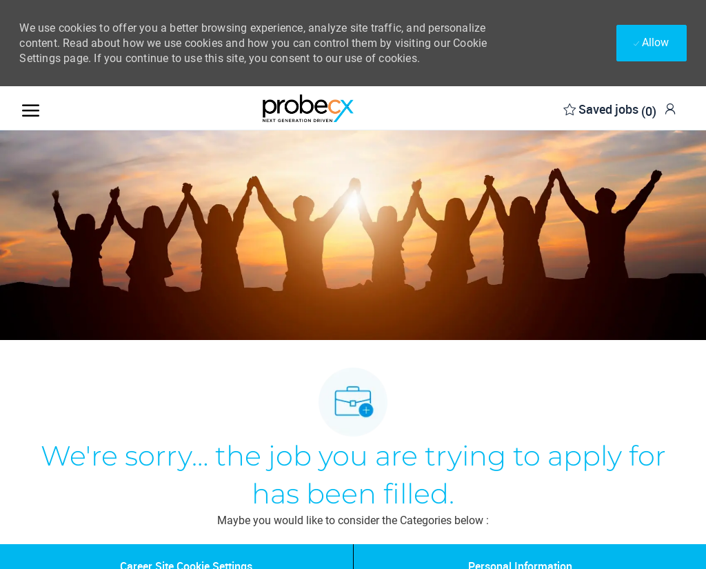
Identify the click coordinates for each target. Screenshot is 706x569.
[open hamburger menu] (30, 108)
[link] (670, 109)
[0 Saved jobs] (609, 108)
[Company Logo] (308, 108)
